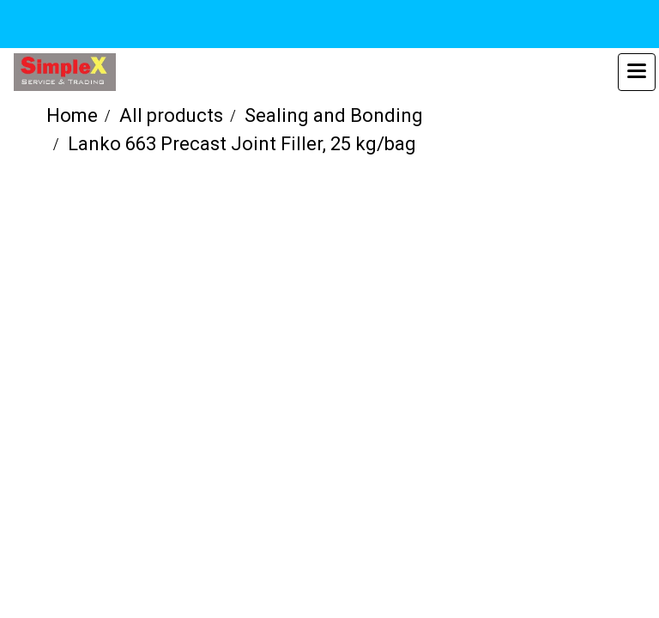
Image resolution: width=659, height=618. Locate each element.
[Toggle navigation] (637, 72)
